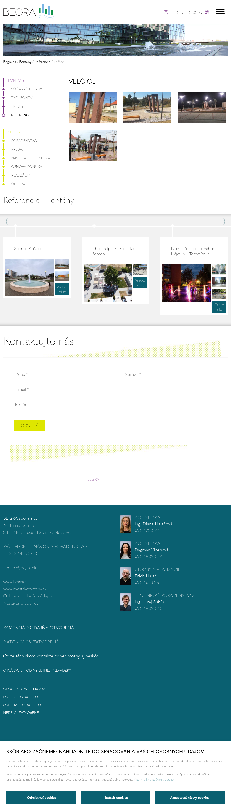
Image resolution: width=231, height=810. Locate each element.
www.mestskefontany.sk (24, 588)
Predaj (13, 149)
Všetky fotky (62, 289)
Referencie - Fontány (38, 199)
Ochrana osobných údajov (27, 596)
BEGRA (93, 479)
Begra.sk (9, 61)
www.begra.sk (16, 581)
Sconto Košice (27, 248)
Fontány (25, 61)
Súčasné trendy (22, 88)
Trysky (13, 106)
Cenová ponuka (22, 166)
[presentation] (184, 425)
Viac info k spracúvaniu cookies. (154, 779)
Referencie (42, 61)
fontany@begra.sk (19, 567)
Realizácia (16, 175)
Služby (14, 131)
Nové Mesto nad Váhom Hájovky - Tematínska (194, 251)
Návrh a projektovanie (29, 157)
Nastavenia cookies (20, 603)
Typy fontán (19, 97)
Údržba (14, 183)
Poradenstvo (20, 140)
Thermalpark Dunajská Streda (113, 251)
